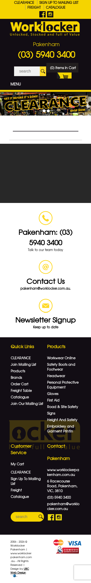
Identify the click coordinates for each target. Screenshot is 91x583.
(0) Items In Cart (63, 68)
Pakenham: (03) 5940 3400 (45, 237)
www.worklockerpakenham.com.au (63, 472)
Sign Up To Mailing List (58, 2)
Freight (34, 7)
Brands (16, 377)
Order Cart (19, 383)
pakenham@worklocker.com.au (63, 506)
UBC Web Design (19, 570)
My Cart (17, 463)
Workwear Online (61, 357)
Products (18, 370)
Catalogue (56, 7)
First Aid (53, 400)
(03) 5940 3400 (46, 54)
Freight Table (21, 390)
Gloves (52, 393)
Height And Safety (62, 419)
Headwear (56, 375)
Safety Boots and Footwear (61, 367)
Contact (56, 446)
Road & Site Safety (62, 406)
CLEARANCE (24, 2)
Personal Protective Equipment (63, 384)
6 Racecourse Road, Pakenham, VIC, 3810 (62, 486)
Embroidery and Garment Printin (60, 428)
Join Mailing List (23, 364)
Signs (51, 413)
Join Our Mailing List (27, 403)
